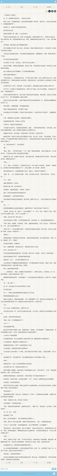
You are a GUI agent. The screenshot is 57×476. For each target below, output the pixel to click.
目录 (21, 7)
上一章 (8, 7)
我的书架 (27, 473)
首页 (23, 473)
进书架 (49, 7)
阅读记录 (33, 473)
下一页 (35, 7)
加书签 (49, 462)
